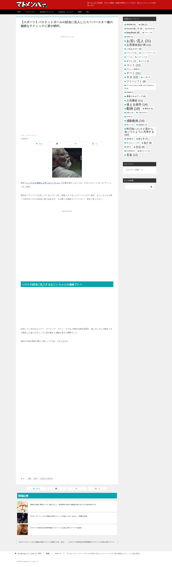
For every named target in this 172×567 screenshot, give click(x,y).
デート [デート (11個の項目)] (133, 73)
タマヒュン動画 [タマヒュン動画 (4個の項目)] (133, 69)
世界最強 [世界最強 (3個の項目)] (130, 92)
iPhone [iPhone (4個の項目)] (151, 28)
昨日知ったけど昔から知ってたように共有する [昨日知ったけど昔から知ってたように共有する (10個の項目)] (139, 131)
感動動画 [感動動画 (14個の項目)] (135, 120)
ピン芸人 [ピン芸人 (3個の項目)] (146, 77)
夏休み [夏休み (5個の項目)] (149, 109)
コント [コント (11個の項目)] (133, 65)
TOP (19, 12)
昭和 (80, 12)
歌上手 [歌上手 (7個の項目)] (143, 139)
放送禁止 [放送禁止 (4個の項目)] (142, 125)
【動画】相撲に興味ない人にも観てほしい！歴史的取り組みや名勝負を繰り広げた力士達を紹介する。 (63, 504)
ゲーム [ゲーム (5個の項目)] (145, 61)
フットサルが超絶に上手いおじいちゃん (42, 183)
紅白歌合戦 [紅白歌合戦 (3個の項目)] (130, 151)
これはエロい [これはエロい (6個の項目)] (134, 49)
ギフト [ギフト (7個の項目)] (131, 61)
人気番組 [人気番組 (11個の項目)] (134, 100)
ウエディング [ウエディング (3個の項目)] (142, 57)
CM (29, 479)
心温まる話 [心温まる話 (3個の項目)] (142, 112)
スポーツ (24, 139)
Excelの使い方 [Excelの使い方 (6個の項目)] (134, 28)
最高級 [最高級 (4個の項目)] (129, 139)
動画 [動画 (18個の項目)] (133, 108)
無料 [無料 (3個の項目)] (128, 147)
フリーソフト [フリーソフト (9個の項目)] (136, 81)
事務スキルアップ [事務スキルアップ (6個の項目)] (136, 96)
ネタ (35, 479)
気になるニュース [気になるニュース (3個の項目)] (132, 143)
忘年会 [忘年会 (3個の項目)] (129, 116)
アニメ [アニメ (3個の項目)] (129, 57)
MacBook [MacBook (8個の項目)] (133, 32)
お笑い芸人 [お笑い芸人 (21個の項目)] (138, 41)
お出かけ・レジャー (65, 12)
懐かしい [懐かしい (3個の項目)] (130, 124)
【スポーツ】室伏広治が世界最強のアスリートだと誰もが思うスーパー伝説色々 (56, 528)
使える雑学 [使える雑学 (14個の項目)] (137, 104)
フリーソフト (30, 12)
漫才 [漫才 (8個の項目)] (148, 143)
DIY (87, 12)
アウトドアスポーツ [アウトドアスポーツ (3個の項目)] (148, 53)
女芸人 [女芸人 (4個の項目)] (129, 112)
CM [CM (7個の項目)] (144, 24)
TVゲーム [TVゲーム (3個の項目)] (148, 32)
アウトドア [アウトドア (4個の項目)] (131, 53)
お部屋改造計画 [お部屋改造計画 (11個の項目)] (138, 44)
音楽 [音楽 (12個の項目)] (132, 154)
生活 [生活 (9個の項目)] (140, 147)
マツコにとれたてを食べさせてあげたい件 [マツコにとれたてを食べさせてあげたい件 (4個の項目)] (139, 86)
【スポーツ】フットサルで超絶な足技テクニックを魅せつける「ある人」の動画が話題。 (59, 516)
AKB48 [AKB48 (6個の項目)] (131, 24)
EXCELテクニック (47, 12)
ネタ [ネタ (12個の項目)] (132, 77)
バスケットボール (46, 479)
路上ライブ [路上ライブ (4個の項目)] (145, 151)
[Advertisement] (67, 55)
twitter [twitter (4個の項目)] (129, 37)
